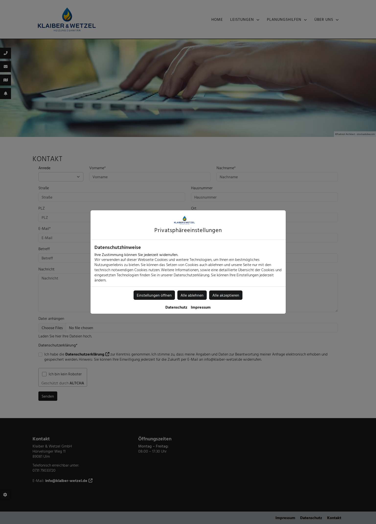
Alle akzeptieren (225, 295)
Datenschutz (176, 307)
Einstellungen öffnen (154, 295)
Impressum (201, 307)
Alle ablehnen (192, 295)
